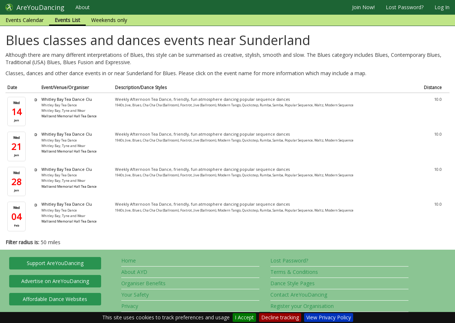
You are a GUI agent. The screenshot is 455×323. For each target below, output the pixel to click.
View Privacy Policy (328, 317)
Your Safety (135, 294)
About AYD (134, 271)
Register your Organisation (302, 305)
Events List (67, 19)
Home (128, 260)
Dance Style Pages (292, 283)
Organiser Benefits (143, 283)
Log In (442, 7)
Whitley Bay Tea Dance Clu (66, 99)
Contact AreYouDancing (298, 294)
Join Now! (363, 7)
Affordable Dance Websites (55, 299)
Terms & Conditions (294, 271)
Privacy (129, 305)
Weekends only (109, 19)
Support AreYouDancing (55, 263)
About (82, 7)
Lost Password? (404, 7)
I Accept (244, 317)
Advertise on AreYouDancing (55, 281)
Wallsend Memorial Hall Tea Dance (69, 116)
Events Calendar (24, 19)
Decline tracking (280, 317)
